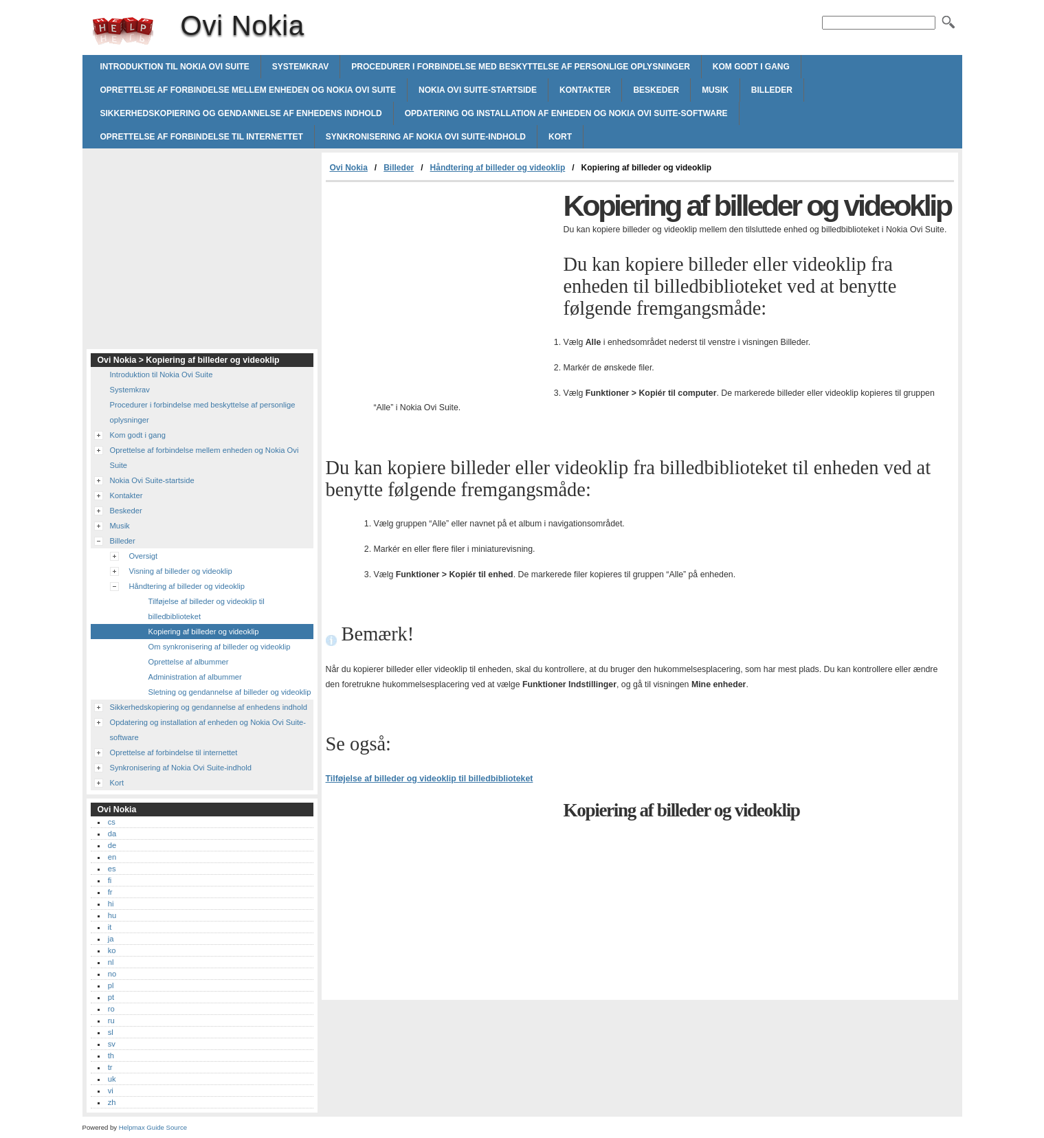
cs (111, 822)
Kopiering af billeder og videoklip (203, 631)
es (112, 868)
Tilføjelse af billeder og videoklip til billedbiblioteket (429, 778)
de (112, 845)
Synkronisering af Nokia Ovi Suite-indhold (426, 137)
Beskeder (656, 90)
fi (110, 880)
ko (112, 950)
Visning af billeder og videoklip (180, 571)
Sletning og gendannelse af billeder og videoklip (229, 692)
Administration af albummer (195, 677)
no (112, 974)
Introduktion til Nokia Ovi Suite (174, 66)
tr (110, 1067)
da (112, 833)
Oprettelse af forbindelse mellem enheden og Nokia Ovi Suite (248, 90)
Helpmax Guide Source (153, 1127)
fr (110, 892)
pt (111, 997)
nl (111, 962)
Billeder (771, 90)
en (112, 857)
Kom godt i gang (751, 66)
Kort (560, 137)
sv (111, 1044)
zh (112, 1102)
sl (110, 1032)
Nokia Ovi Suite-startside (478, 90)
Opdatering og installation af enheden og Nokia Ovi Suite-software (566, 113)
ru (111, 1020)
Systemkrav (300, 66)
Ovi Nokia (123, 31)
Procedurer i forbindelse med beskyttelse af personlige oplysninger (520, 66)
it (110, 927)
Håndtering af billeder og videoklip (498, 167)
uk (112, 1079)
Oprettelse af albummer (188, 662)
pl (111, 985)
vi (110, 1090)
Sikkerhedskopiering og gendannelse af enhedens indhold (241, 113)
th (111, 1055)
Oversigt (143, 556)
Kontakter (584, 90)
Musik (715, 90)
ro (111, 1009)
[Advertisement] (441, 285)
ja (111, 939)
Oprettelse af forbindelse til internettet (201, 137)
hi (111, 904)
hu (112, 915)
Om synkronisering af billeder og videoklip (219, 647)
